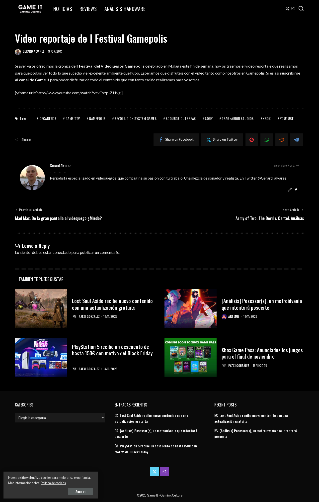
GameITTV (73, 118)
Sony (209, 118)
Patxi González (89, 316)
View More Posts (286, 165)
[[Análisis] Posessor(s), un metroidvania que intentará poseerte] (190, 308)
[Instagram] (293, 8)
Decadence (48, 118)
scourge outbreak (181, 118)
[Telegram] (296, 139)
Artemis (234, 316)
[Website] (290, 190)
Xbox (267, 118)
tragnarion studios (238, 118)
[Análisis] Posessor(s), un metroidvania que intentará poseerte (262, 304)
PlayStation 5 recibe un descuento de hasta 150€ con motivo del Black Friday (112, 350)
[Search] (301, 8)
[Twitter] (287, 8)
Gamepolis (97, 118)
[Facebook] (176, 139)
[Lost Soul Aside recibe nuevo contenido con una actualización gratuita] (41, 308)
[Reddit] (281, 139)
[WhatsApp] (266, 139)
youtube (287, 118)
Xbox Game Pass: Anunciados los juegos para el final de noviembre (262, 353)
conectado (62, 252)
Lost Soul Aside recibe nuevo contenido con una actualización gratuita (112, 304)
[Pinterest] (251, 139)
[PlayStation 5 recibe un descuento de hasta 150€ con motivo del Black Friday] (41, 357)
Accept (61, 491)
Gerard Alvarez (33, 51)
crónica (64, 66)
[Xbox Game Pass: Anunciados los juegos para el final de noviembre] (190, 357)
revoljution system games (135, 118)
